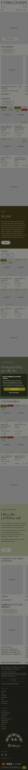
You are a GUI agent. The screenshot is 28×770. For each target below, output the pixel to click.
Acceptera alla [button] (14, 389)
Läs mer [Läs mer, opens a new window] (22, 385)
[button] (14, 392)
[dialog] (14, 385)
